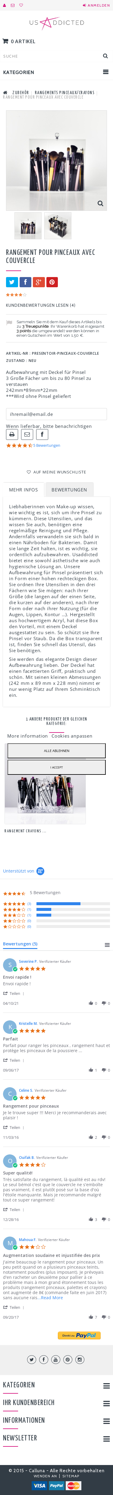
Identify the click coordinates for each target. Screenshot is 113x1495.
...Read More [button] (50, 1297)
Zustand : (16, 360)
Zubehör (20, 93)
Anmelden (99, 5)
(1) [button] (29, 909)
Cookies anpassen (72, 736)
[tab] (20, 945)
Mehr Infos (23, 490)
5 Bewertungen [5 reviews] (46, 445)
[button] (14, 993)
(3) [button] (29, 903)
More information (28, 736)
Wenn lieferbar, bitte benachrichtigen (49, 426)
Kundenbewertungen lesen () (41, 305)
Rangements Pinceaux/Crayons (65, 93)
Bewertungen (69, 490)
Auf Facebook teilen (42, 434)
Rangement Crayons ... (26, 831)
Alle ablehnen (56, 750)
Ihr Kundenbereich (29, 1403)
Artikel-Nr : (18, 353)
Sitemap (70, 1476)
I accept (56, 767)
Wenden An (46, 1476)
